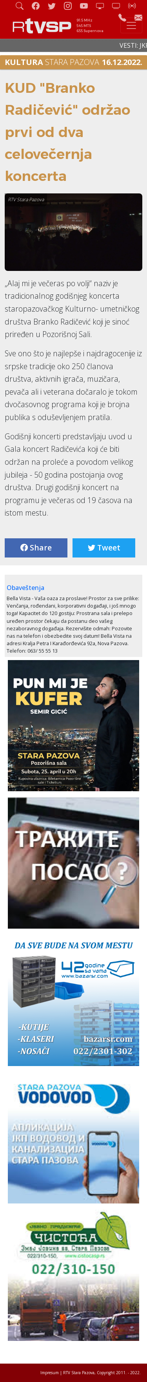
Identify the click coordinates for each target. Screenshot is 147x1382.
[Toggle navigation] (131, 25)
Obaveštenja (25, 587)
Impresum (49, 1372)
